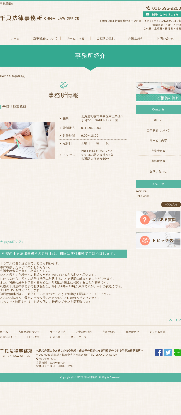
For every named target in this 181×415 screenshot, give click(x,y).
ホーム (15, 38)
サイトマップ (79, 337)
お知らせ (55, 337)
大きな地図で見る (12, 241)
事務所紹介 (19, 76)
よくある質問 (157, 331)
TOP (177, 320)
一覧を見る (171, 204)
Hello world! (143, 196)
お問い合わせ (166, 38)
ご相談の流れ (105, 38)
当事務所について (45, 38)
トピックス (33, 337)
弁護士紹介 (136, 38)
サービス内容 (75, 38)
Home (4, 76)
